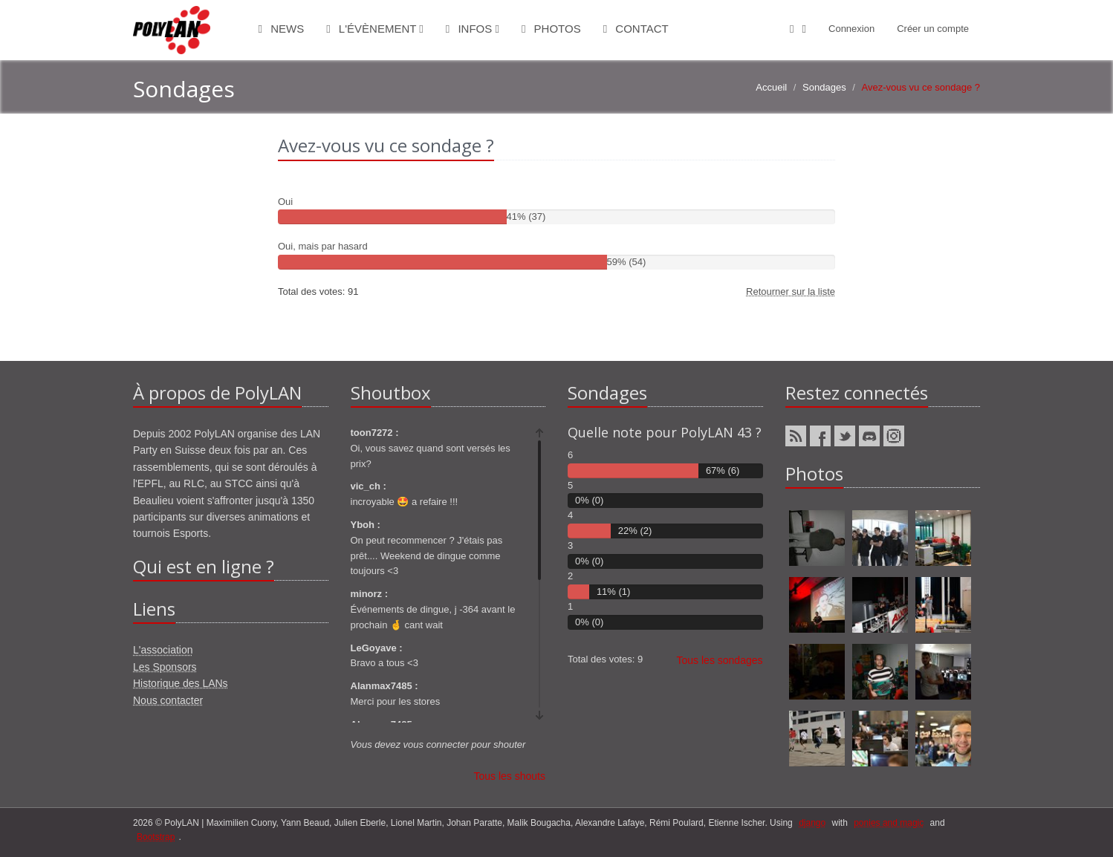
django (812, 823)
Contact (636, 28)
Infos (472, 28)
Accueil (771, 87)
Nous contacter (168, 700)
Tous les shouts (510, 776)
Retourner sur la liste (790, 291)
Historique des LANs (180, 683)
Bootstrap (156, 837)
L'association (163, 650)
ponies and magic (889, 823)
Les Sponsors (165, 667)
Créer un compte (933, 28)
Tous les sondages (720, 660)
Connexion (851, 28)
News (282, 28)
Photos (551, 28)
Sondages (824, 87)
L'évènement (375, 28)
